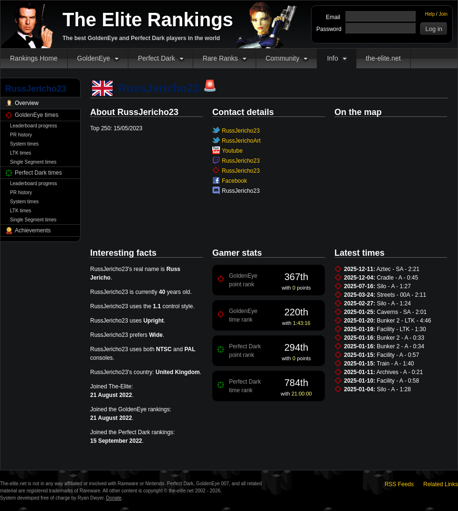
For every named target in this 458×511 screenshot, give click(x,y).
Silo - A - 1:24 (394, 303)
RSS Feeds (399, 484)
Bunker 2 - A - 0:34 (400, 346)
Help (430, 14)
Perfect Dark (156, 58)
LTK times (20, 153)
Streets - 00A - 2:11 (401, 295)
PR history (21, 134)
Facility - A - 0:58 (398, 380)
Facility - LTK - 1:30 (401, 329)
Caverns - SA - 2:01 (402, 312)
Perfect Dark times (38, 172)
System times (24, 143)
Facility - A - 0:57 (398, 355)
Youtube (232, 150)
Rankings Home (34, 58)
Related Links (440, 484)
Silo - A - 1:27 (394, 286)
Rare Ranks (220, 58)
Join (443, 14)
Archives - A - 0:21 (399, 372)
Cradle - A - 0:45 (397, 277)
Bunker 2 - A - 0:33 (400, 337)
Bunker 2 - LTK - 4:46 (404, 320)
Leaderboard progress (33, 125)
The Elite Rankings (147, 19)
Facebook (234, 180)
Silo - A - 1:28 (394, 389)
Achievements (33, 230)
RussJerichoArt (241, 140)
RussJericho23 (241, 130)
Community (283, 58)
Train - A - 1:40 (395, 363)
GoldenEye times (36, 115)
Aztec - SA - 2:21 (397, 269)
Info (332, 58)
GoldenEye (93, 58)
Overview (27, 103)
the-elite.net (383, 58)
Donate (113, 498)
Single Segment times (33, 162)
